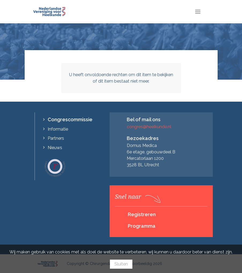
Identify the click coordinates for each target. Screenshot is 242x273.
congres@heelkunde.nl (149, 126)
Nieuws (55, 147)
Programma (141, 226)
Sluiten (121, 264)
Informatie (58, 129)
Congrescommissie (70, 119)
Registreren (142, 214)
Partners (56, 138)
